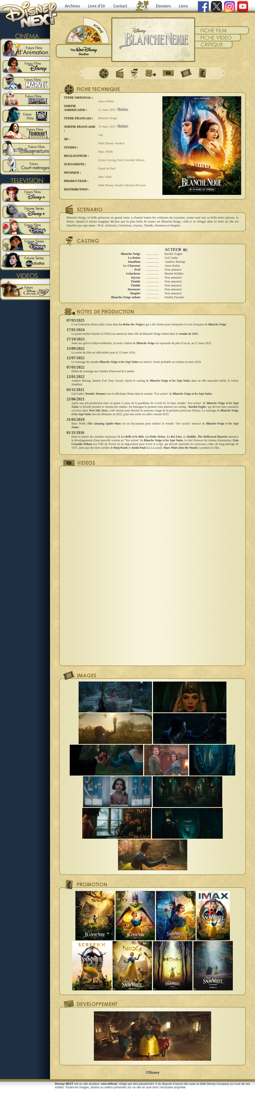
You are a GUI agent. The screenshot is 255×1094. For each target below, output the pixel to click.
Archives (72, 6)
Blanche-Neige (145, 343)
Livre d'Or (96, 6)
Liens (183, 6)
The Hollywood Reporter (213, 436)
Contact (120, 6)
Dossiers (163, 6)
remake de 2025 (188, 333)
